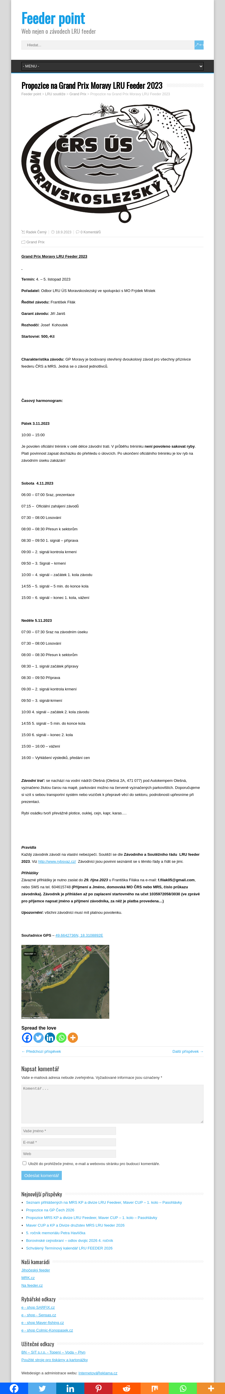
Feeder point (53, 17)
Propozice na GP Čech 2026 (50, 1217)
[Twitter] (38, 1038)
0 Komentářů (91, 232)
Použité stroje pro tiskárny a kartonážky (54, 1367)
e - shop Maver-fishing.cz (42, 1329)
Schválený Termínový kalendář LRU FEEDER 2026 (69, 1255)
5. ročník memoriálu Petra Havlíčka (55, 1240)
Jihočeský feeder (35, 1277)
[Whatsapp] (61, 1038)
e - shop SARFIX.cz (38, 1314)
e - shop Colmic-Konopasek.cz (47, 1337)
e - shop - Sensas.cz (38, 1322)
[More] (73, 1038)
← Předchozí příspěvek (41, 1051)
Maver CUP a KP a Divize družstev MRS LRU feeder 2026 (76, 1232)
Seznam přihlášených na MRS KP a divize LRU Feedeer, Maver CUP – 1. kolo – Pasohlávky (104, 1209)
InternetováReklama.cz (98, 1380)
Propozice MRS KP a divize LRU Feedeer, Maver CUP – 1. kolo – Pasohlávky (92, 1224)
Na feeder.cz (32, 1292)
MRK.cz (28, 1285)
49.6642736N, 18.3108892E (79, 935)
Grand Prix (35, 242)
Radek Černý (36, 232)
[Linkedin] (50, 1038)
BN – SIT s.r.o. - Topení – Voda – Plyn (53, 1359)
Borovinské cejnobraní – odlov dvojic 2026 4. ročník (69, 1247)
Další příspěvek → (188, 1051)
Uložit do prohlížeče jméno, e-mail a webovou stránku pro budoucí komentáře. (94, 1171)
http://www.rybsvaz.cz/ (57, 861)
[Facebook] (27, 1038)
